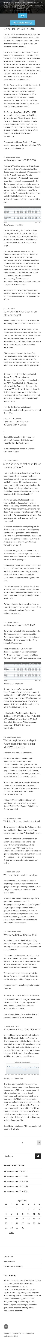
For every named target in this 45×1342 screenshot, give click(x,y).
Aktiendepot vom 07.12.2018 (19, 160)
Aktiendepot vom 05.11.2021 (16, 1176)
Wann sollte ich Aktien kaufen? (20, 875)
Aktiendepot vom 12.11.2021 (15, 1171)
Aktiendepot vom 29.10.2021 (16, 1181)
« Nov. (11, 1232)
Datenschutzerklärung (13, 1266)
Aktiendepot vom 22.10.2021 (16, 1186)
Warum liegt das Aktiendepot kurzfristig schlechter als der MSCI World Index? (19, 744)
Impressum (8, 1256)
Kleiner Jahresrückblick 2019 (19, 28)
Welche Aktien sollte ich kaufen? (21, 821)
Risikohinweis (9, 1261)
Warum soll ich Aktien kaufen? (20, 935)
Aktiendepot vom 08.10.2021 (16, 1191)
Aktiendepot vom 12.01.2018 (19, 625)
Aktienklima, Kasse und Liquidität (22, 1029)
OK (22, 15)
